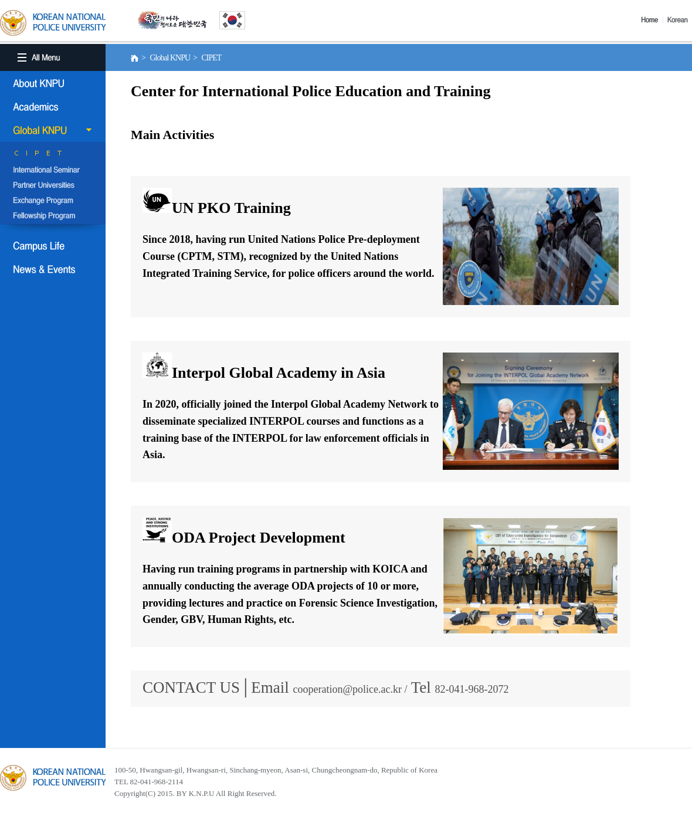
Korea (679, 19)
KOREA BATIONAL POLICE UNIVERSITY (53, 23)
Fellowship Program (53, 216)
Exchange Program (53, 201)
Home (652, 19)
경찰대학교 (53, 778)
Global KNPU (53, 130)
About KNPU (53, 83)
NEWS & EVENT (53, 269)
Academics (53, 106)
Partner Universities (53, 186)
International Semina (53, 170)
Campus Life (53, 246)
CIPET (53, 155)
